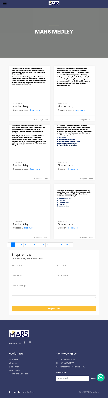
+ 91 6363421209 (65, 363)
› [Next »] (71, 244)
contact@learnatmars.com (70, 367)
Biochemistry (20, 106)
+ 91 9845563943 (65, 359)
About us (13, 363)
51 (61, 244)
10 (52, 244)
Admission (13, 359)
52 (67, 244)
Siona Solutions (28, 392)
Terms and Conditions (19, 374)
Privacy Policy (15, 370)
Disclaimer (14, 367)
